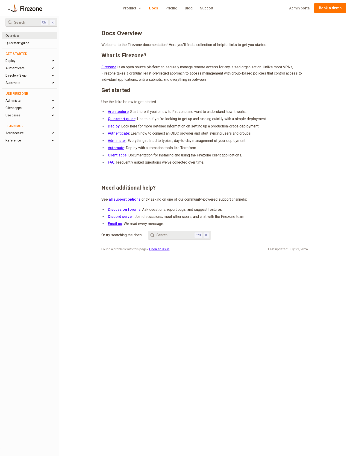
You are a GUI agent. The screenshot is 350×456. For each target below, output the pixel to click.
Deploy (114, 126)
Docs (153, 8)
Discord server (120, 216)
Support (206, 8)
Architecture (118, 112)
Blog (189, 8)
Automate (116, 148)
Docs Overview (121, 33)
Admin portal (300, 8)
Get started (115, 90)
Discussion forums (124, 209)
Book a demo (330, 8)
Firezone (108, 67)
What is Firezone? (123, 55)
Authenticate (118, 133)
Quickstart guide (121, 119)
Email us (115, 224)
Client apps (117, 155)
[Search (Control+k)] (31, 22)
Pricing (171, 8)
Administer (117, 141)
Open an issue (159, 249)
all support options (125, 199)
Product (132, 8)
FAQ (111, 162)
